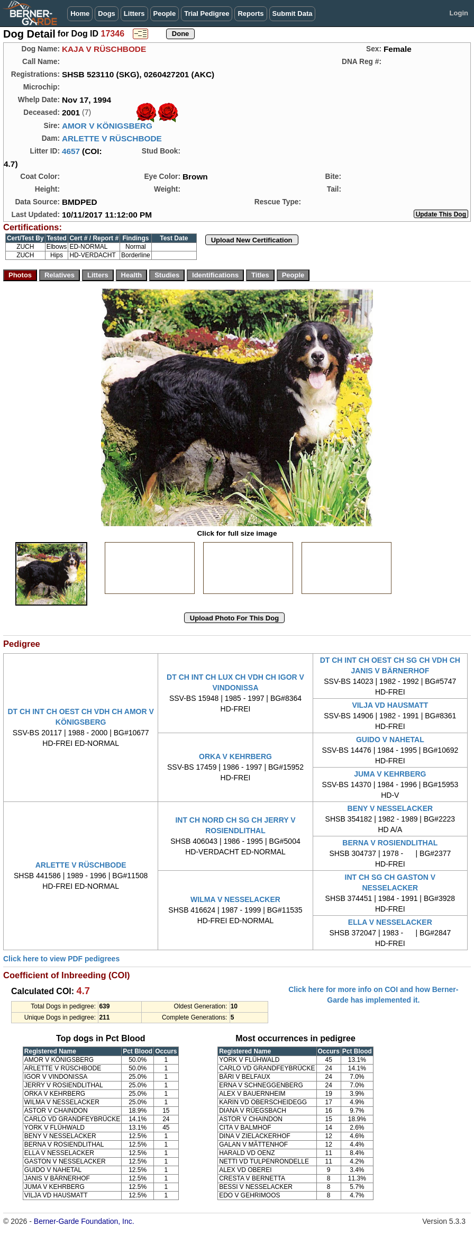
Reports (250, 13)
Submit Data (292, 13)
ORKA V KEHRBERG (235, 756)
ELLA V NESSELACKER (390, 922)
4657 (71, 151)
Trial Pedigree (206, 13)
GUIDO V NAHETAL (390, 739)
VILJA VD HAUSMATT (390, 705)
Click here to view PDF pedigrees (61, 958)
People (164, 13)
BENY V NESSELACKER (390, 808)
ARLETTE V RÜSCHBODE (112, 138)
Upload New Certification (252, 240)
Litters (134, 13)
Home (79, 13)
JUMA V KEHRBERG (390, 774)
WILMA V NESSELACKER (235, 899)
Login (459, 13)
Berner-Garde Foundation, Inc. (84, 1221)
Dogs (106, 13)
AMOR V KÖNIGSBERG (107, 125)
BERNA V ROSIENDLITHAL (389, 843)
